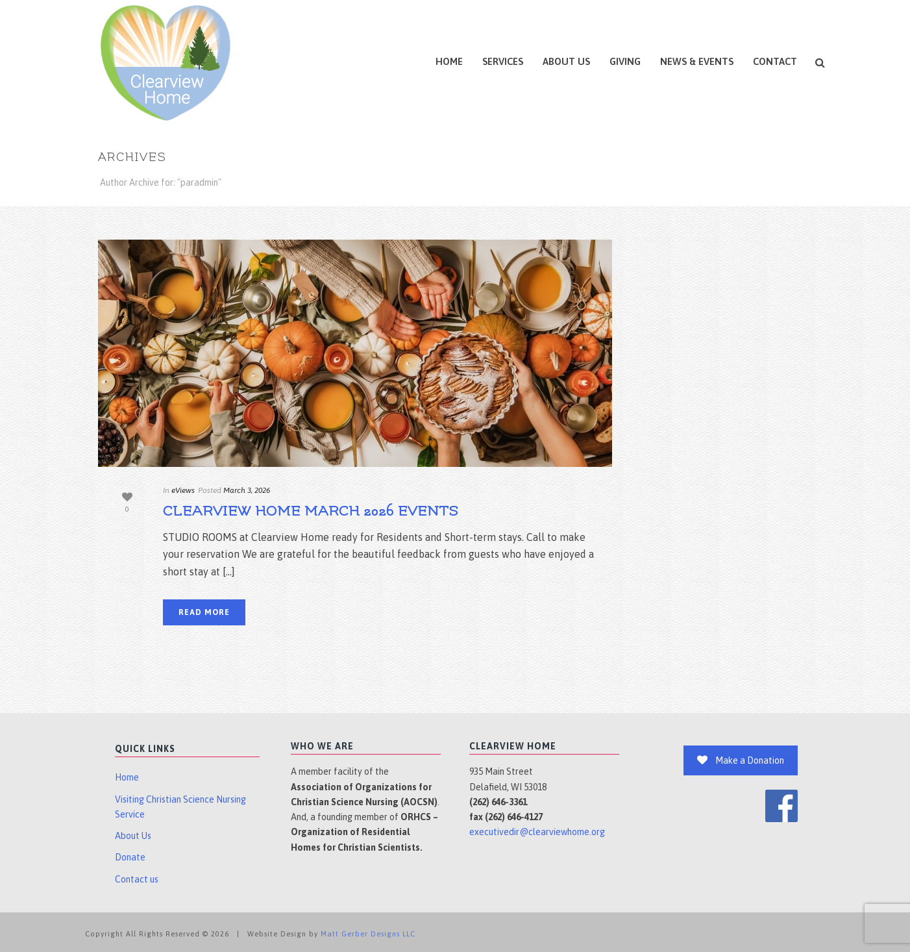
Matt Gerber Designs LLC (368, 934)
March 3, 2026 (246, 490)
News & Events (696, 61)
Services (502, 61)
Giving (625, 61)
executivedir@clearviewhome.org (537, 832)
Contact (775, 61)
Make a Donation (740, 760)
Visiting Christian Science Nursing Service (180, 807)
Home (449, 61)
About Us (566, 61)
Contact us (136, 879)
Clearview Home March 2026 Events (310, 511)
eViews (183, 490)
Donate (130, 857)
